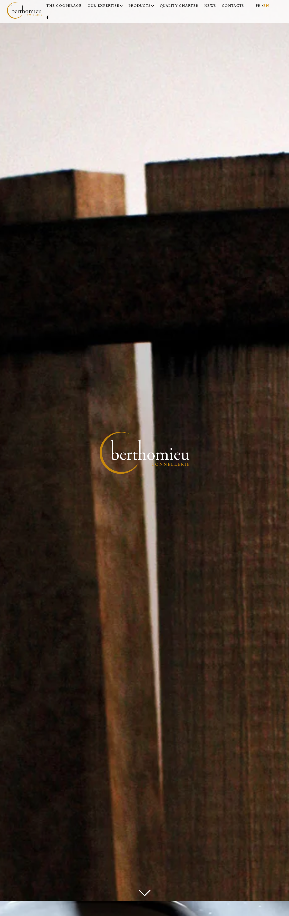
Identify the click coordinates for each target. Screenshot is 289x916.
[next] (144, 891)
